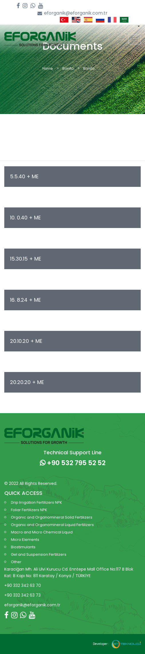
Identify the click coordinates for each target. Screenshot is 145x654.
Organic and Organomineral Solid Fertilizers (51, 517)
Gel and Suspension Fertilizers (38, 554)
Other (16, 562)
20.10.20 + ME (26, 341)
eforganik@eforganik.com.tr (72, 13)
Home (47, 68)
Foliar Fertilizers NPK (29, 510)
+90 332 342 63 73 (22, 595)
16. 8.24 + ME (25, 299)
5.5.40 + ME (24, 176)
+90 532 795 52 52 (73, 462)
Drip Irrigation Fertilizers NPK (36, 502)
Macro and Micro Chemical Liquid (42, 532)
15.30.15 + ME (25, 258)
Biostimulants (23, 547)
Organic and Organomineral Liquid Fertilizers (52, 524)
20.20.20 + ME (27, 382)
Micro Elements (25, 539)
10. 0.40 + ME (25, 217)
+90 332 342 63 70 (22, 585)
